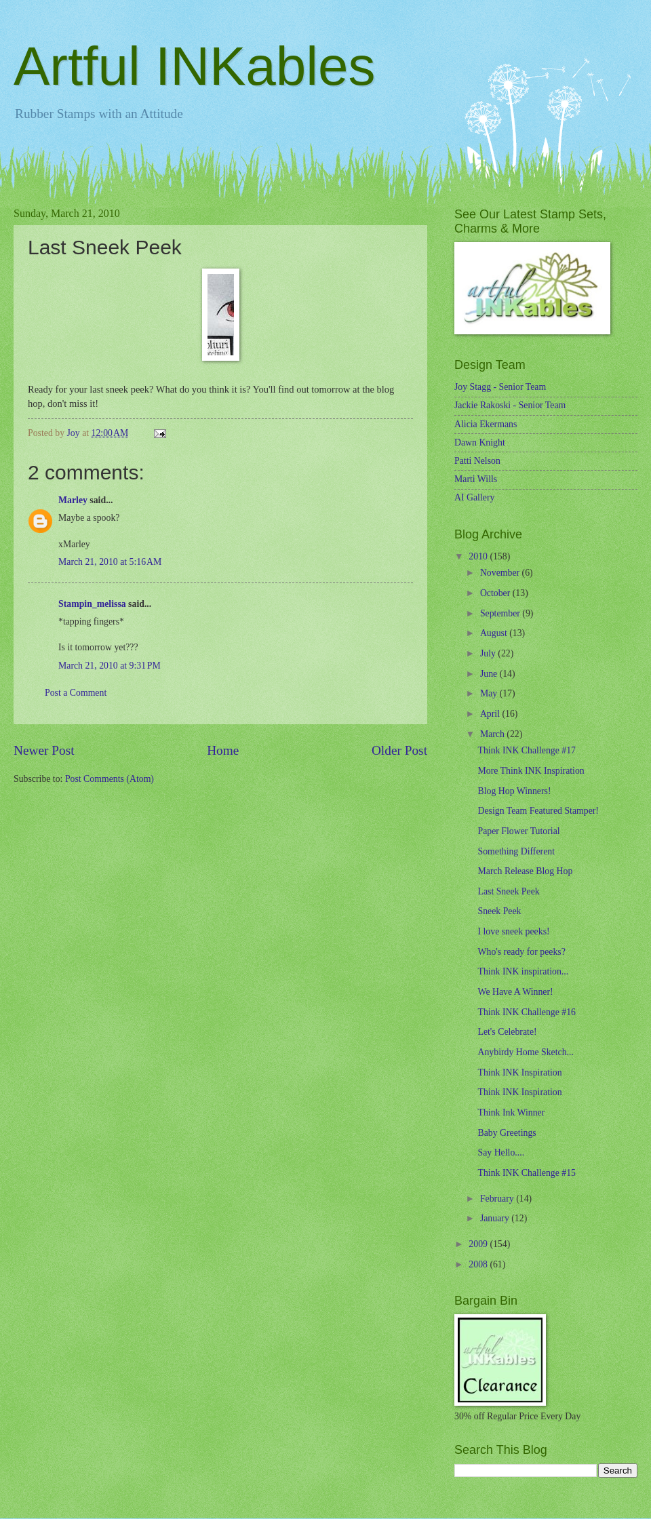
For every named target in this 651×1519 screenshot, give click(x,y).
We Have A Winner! (515, 992)
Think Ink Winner (511, 1112)
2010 (479, 556)
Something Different (516, 851)
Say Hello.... (500, 1152)
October (496, 593)
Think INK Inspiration (519, 1072)
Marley (72, 500)
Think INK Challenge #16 (526, 1012)
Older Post (399, 750)
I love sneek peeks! (513, 931)
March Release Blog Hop (524, 871)
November (501, 573)
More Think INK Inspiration (530, 771)
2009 (479, 1244)
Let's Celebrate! (506, 1032)
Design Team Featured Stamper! (537, 811)
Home (223, 750)
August (494, 633)
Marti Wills (475, 479)
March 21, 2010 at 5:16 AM (109, 562)
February (498, 1199)
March (493, 734)
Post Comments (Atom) (109, 779)
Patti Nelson (477, 461)
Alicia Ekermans (485, 424)
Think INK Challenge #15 (526, 1173)
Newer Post (44, 750)
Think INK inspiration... (522, 971)
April (491, 714)
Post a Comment (75, 693)
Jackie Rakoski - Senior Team (510, 405)
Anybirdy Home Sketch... (525, 1052)
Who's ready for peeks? (521, 952)
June (490, 674)
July (489, 653)
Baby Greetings (506, 1133)
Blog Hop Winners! (514, 791)
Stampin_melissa (92, 604)
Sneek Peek (499, 911)
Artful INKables (195, 66)
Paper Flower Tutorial (518, 831)
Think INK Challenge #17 (526, 750)
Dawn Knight (479, 442)
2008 (479, 1264)
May (490, 693)
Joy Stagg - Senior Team (500, 387)
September (501, 613)
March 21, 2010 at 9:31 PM (109, 665)
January (495, 1218)
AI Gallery (474, 497)
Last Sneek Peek (508, 891)
